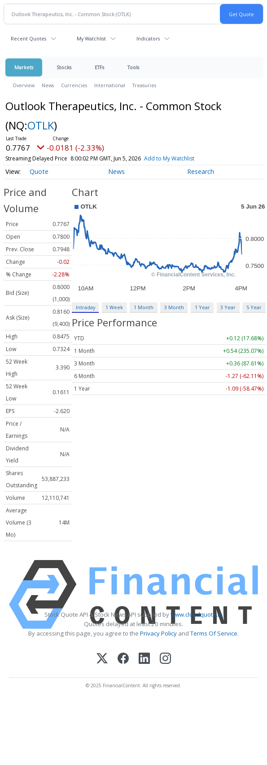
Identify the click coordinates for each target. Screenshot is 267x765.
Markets (23, 67)
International (109, 85)
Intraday (85, 307)
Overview (24, 85)
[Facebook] (123, 659)
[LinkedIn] (144, 659)
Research (200, 171)
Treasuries (144, 85)
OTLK (40, 125)
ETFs (99, 67)
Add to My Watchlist (185, 158)
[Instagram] (165, 659)
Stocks (64, 67)
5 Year (254, 307)
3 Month (174, 307)
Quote (39, 171)
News (48, 85)
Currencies (74, 85)
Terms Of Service (213, 633)
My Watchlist (91, 38)
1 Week (114, 307)
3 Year (228, 307)
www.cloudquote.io (197, 614)
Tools (133, 67)
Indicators (148, 38)
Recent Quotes (28, 38)
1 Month (143, 307)
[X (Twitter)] (102, 659)
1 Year (202, 307)
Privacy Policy (158, 633)
